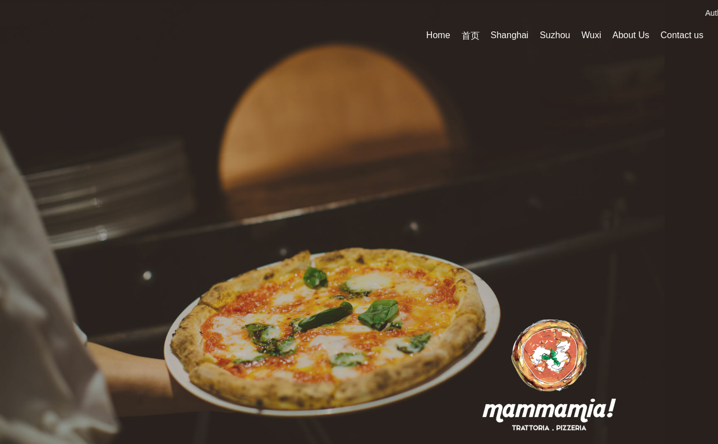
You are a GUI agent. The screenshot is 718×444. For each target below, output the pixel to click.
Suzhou (555, 35)
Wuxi (591, 35)
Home (438, 35)
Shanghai (510, 35)
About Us (631, 35)
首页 (471, 35)
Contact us (682, 35)
